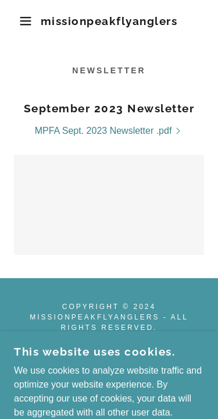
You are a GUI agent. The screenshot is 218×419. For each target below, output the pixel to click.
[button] (17, 21)
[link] (109, 21)
